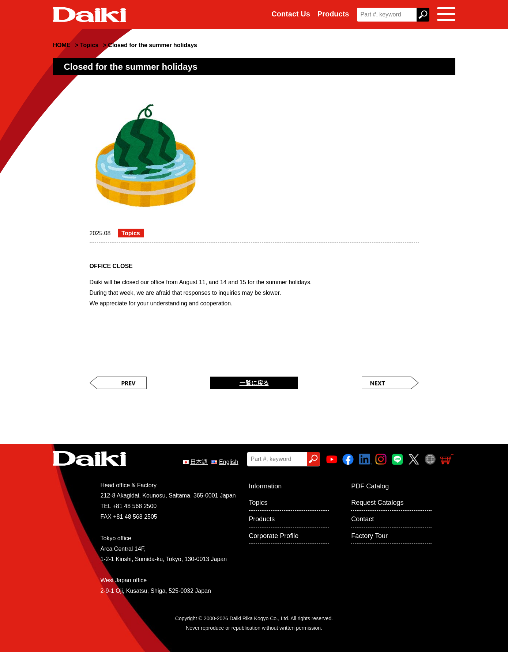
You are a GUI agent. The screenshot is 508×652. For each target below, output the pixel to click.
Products (333, 14)
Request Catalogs (377, 502)
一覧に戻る (254, 383)
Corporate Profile (273, 535)
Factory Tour (369, 535)
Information (265, 486)
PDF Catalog (370, 486)
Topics (258, 502)
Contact (362, 519)
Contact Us (290, 14)
